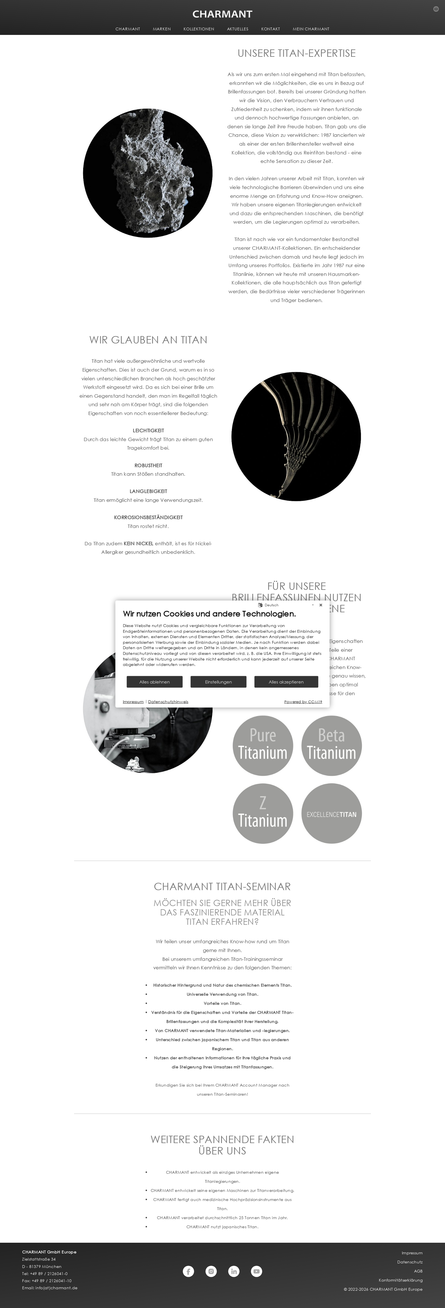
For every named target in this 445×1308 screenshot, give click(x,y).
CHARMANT (128, 29)
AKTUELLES (238, 29)
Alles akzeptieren (286, 681)
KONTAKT (270, 29)
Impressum (133, 701)
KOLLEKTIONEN (199, 29)
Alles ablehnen (154, 681)
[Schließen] (321, 605)
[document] (222, 642)
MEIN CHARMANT (311, 29)
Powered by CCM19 (303, 701)
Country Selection (437, 10)
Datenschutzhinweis (168, 701)
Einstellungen (218, 681)
